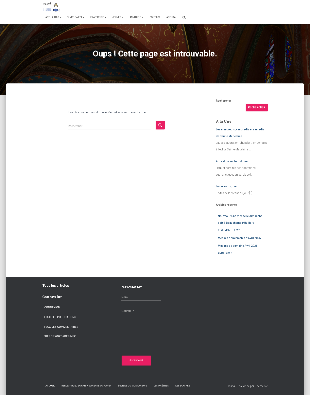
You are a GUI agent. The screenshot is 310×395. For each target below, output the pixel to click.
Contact (154, 17)
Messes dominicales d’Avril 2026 (239, 238)
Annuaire (136, 17)
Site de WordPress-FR (60, 336)
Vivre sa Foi (75, 17)
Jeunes (118, 17)
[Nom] (141, 297)
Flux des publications (60, 317)
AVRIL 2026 (225, 253)
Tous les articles (55, 285)
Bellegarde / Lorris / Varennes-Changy (86, 385)
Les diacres (182, 385)
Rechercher (223, 100)
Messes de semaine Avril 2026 (237, 245)
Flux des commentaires (61, 326)
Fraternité (98, 17)
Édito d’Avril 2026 (229, 230)
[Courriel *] (141, 311)
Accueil (50, 385)
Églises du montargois (132, 385)
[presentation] (137, 335)
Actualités (53, 17)
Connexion (52, 307)
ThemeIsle (261, 386)
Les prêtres (161, 385)
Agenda (171, 17)
